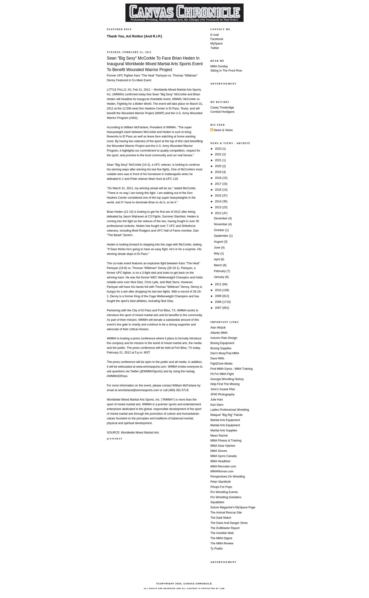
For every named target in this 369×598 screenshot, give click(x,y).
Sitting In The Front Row (226, 70)
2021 (218, 160)
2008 (218, 302)
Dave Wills (217, 358)
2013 (218, 207)
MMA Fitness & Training (225, 440)
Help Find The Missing (225, 384)
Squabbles (217, 502)
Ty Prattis (216, 548)
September (221, 235)
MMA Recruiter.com (223, 466)
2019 (218, 172)
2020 (218, 166)
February (220, 271)
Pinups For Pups (221, 487)
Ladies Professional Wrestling (229, 409)
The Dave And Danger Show (229, 523)
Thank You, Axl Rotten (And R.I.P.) (134, 36)
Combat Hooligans (222, 111)
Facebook (216, 39)
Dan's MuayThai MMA (224, 353)
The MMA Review (221, 543)
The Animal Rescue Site (226, 512)
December (221, 218)
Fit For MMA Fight (222, 374)
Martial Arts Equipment (225, 420)
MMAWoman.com (221, 471)
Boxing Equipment (222, 343)
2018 (218, 178)
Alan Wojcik (218, 327)
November (221, 224)
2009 (218, 296)
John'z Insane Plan (222, 389)
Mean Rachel (219, 435)
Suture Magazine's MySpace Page (232, 507)
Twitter (214, 48)
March (218, 265)
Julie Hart (216, 399)
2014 (218, 201)
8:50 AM (114, 438)
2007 (218, 307)
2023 (218, 148)
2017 (218, 183)
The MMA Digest (221, 538)
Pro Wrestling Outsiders (225, 497)
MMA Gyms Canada (223, 456)
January (219, 277)
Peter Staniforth (220, 481)
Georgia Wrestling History (227, 379)
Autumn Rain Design (223, 338)
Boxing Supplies (220, 348)
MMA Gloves (218, 451)
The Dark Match (220, 517)
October (219, 230)
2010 (218, 290)
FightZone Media (221, 363)
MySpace (216, 43)
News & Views (221, 130)
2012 (218, 213)
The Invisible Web (222, 533)
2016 (218, 189)
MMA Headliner (220, 461)
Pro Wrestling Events (224, 492)
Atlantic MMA (219, 332)
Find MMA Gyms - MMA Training (231, 368)
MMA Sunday (219, 66)
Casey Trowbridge (222, 107)
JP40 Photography (222, 394)
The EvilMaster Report (225, 528)
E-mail (214, 34)
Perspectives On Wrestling (227, 476)
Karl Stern (216, 404)
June (217, 247)
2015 (218, 195)
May (217, 253)
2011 (218, 284)
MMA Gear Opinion (222, 445)
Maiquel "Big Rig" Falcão (226, 415)
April (217, 259)
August (219, 241)
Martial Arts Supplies (223, 430)
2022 (218, 154)
